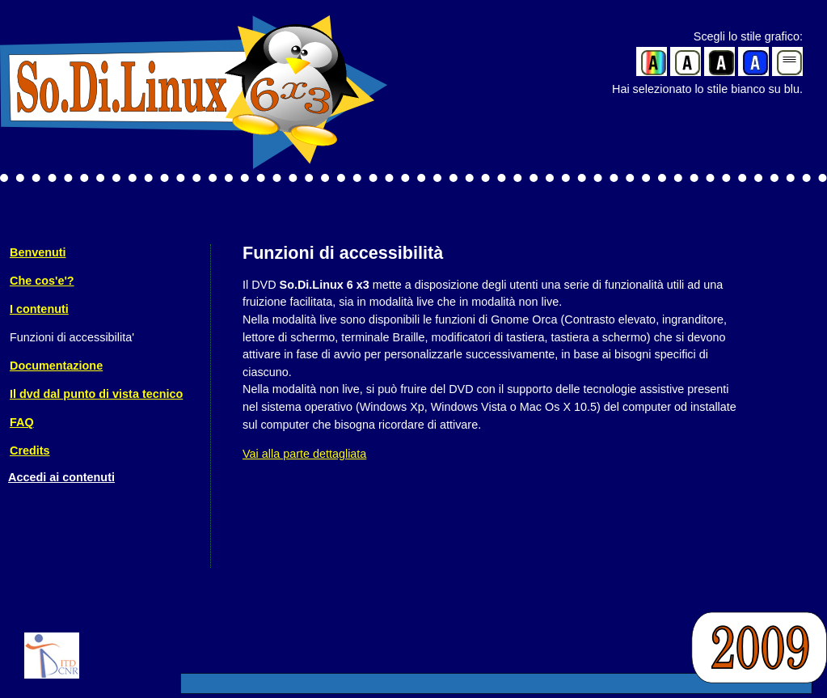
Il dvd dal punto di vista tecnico (96, 393)
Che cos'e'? (42, 280)
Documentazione (56, 365)
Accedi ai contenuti (61, 477)
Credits (30, 450)
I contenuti (39, 308)
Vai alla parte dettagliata (304, 453)
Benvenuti (38, 252)
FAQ (22, 422)
